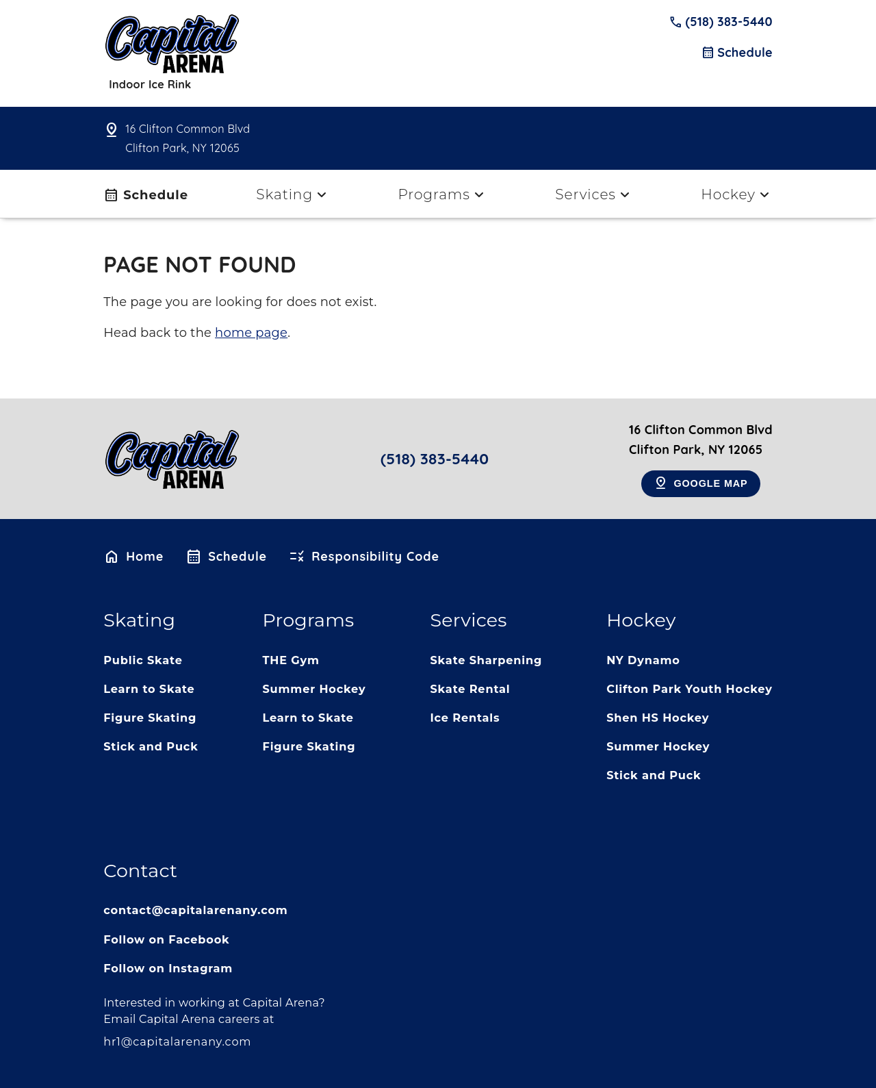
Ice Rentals (465, 717)
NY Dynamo (643, 660)
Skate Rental (470, 689)
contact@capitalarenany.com (195, 910)
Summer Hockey (313, 689)
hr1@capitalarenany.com (177, 1041)
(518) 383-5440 (721, 22)
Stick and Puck (150, 746)
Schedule (737, 53)
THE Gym (290, 660)
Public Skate (143, 660)
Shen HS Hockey (657, 717)
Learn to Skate (148, 689)
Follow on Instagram (168, 968)
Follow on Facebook (166, 939)
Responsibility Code (364, 556)
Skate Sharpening (486, 660)
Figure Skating (149, 717)
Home (133, 556)
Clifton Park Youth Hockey (689, 689)
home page (251, 332)
